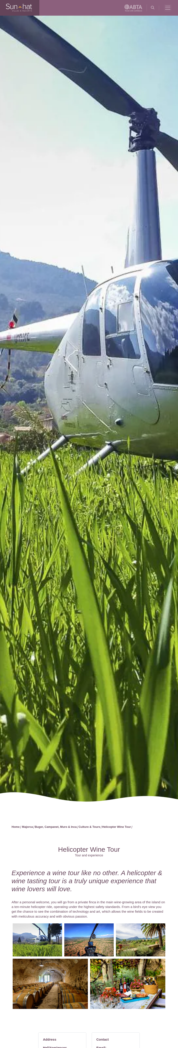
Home (16, 826)
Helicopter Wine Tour (116, 826)
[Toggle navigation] (167, 7)
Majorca (27, 826)
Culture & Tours (89, 826)
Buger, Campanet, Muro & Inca (56, 826)
